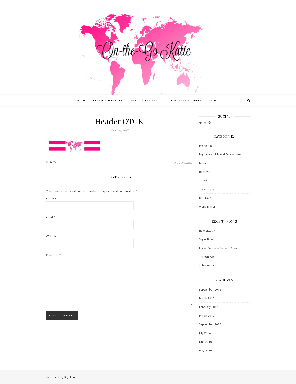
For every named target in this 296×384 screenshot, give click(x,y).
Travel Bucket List (108, 100)
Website (51, 236)
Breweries (206, 145)
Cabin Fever (206, 265)
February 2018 (208, 307)
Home (81, 100)
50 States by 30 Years (184, 100)
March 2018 (206, 298)
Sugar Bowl (206, 239)
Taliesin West (208, 257)
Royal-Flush (71, 377)
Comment (53, 255)
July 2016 (205, 333)
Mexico (203, 163)
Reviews (204, 172)
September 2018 (210, 289)
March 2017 (206, 315)
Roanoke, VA (207, 230)
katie (53, 162)
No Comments (183, 162)
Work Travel (207, 206)
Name (51, 198)
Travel (203, 180)
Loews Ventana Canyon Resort (219, 248)
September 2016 (210, 324)
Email (50, 217)
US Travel (205, 198)
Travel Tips (206, 189)
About (213, 100)
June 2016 (205, 341)
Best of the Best (145, 100)
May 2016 (205, 350)
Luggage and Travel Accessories (220, 154)
